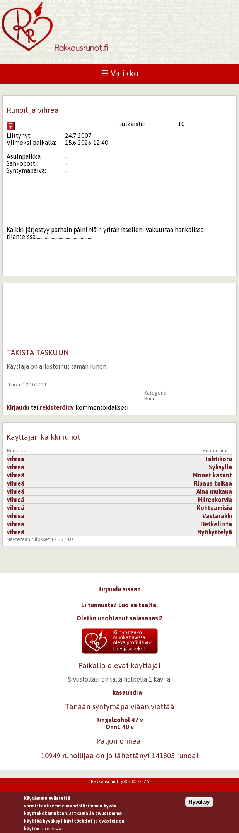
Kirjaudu (18, 407)
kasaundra (127, 692)
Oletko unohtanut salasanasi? (120, 618)
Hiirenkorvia (215, 499)
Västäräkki (217, 515)
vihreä (15, 458)
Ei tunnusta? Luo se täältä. (119, 604)
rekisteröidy (57, 407)
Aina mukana (214, 491)
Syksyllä (220, 467)
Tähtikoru (218, 458)
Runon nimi (215, 450)
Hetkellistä (216, 523)
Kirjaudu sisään (119, 589)
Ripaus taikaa (213, 483)
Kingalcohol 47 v (119, 719)
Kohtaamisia (214, 507)
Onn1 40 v (120, 726)
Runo (150, 399)
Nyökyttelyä (214, 532)
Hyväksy (199, 804)
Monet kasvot (212, 475)
